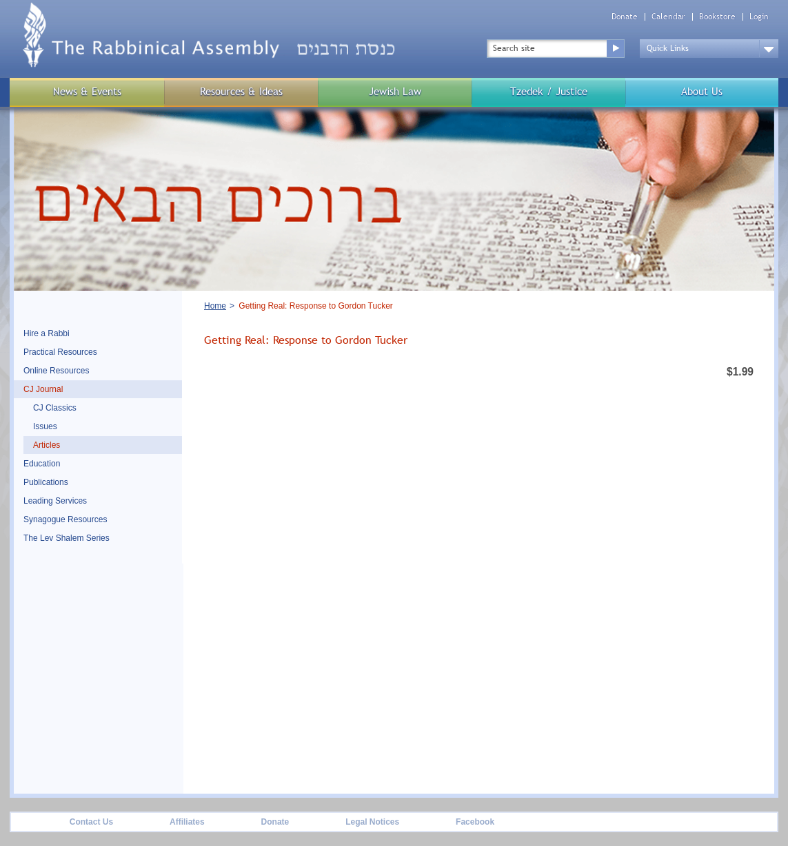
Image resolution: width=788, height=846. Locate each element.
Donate (625, 17)
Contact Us (91, 822)
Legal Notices (372, 822)
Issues (45, 426)
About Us (702, 91)
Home (215, 306)
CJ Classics (55, 408)
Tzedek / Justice (548, 91)
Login (759, 17)
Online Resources (56, 370)
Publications (45, 482)
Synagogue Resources (65, 519)
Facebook (475, 822)
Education (41, 463)
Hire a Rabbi (46, 333)
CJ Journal (43, 389)
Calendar (668, 17)
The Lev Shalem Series (66, 538)
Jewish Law (395, 91)
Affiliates (187, 822)
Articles (46, 445)
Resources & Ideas (241, 91)
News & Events (87, 91)
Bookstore (717, 17)
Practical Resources (60, 352)
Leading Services (55, 501)
